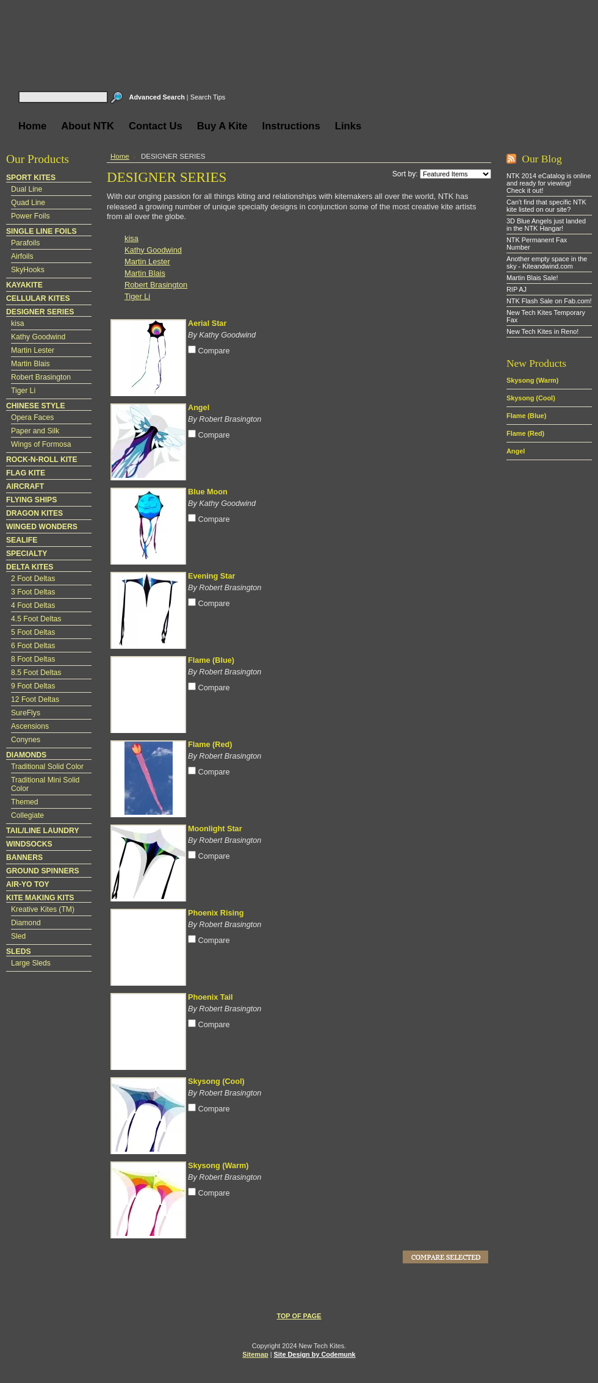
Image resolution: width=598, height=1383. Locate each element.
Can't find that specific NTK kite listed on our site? (546, 205)
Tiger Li (23, 390)
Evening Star (211, 576)
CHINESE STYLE (35, 406)
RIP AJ (516, 289)
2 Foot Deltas (33, 578)
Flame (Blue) (211, 660)
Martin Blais (30, 363)
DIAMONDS (26, 755)
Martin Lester (32, 350)
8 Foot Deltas (33, 659)
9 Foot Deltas (33, 686)
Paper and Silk (35, 431)
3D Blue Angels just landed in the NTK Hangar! (546, 224)
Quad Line (28, 202)
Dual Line (26, 189)
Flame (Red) (210, 744)
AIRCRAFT (25, 486)
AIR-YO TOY (27, 884)
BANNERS (24, 857)
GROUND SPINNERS (42, 871)
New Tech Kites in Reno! (542, 331)
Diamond (26, 923)
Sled (18, 936)
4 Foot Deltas (33, 605)
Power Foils (30, 216)
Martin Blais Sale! (532, 277)
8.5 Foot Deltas (36, 672)
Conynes (25, 739)
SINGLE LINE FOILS (41, 231)
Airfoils (22, 256)
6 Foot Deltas (33, 645)
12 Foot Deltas (35, 699)
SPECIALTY (26, 553)
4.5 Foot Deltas (36, 619)
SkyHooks (28, 269)
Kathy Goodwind (38, 337)
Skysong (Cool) (216, 1081)
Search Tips (207, 97)
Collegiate (27, 815)
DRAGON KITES (34, 513)
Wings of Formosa (41, 444)
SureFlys (25, 713)
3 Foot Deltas (33, 592)
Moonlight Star (215, 829)
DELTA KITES (29, 567)
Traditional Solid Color (47, 766)
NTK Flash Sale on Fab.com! (549, 301)
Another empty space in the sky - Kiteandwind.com (546, 262)
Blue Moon (208, 492)
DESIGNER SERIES (40, 312)
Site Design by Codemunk (315, 1354)
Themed (24, 802)
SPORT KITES (31, 177)
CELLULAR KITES (38, 298)
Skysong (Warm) (218, 1165)
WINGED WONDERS (41, 526)
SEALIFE (21, 540)
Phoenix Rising (215, 913)
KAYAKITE (24, 285)
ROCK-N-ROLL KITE (41, 459)
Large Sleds (31, 963)
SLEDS (18, 951)
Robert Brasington (41, 377)
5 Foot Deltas (33, 632)
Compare (214, 351)
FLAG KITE (25, 473)
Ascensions (30, 726)
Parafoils (25, 243)
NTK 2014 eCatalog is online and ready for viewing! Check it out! (548, 183)
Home (119, 156)
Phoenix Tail (210, 997)
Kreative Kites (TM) (42, 909)
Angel (198, 407)
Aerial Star (207, 323)
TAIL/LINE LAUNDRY (42, 830)
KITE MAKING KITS (40, 898)
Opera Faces (32, 417)
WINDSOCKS (29, 844)
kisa (17, 323)
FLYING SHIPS (31, 500)
